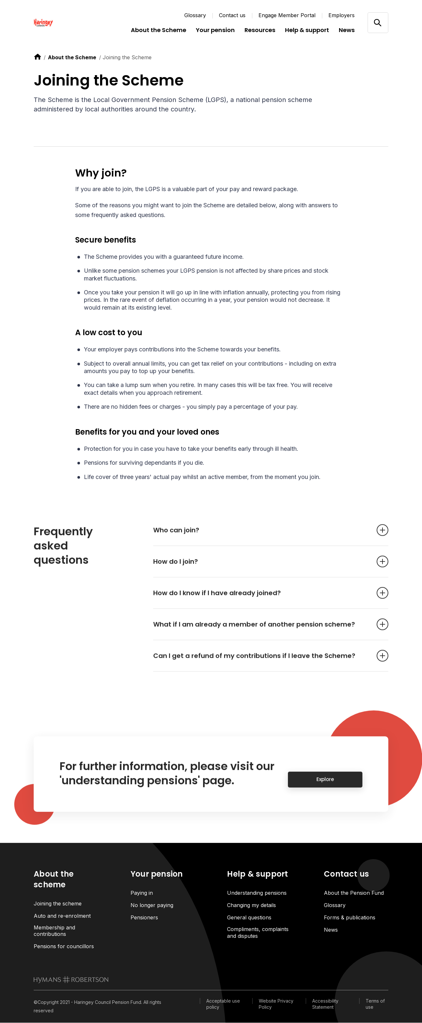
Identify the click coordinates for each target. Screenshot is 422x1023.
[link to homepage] (71, 980)
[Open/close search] (378, 22)
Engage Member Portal (286, 15)
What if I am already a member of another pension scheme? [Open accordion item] (261, 630)
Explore (325, 785)
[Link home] (72, 22)
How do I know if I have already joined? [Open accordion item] (261, 598)
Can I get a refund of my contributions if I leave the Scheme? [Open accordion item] (261, 661)
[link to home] (37, 57)
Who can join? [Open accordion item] (261, 535)
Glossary (195, 15)
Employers (341, 15)
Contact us (232, 15)
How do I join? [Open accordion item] (261, 567)
